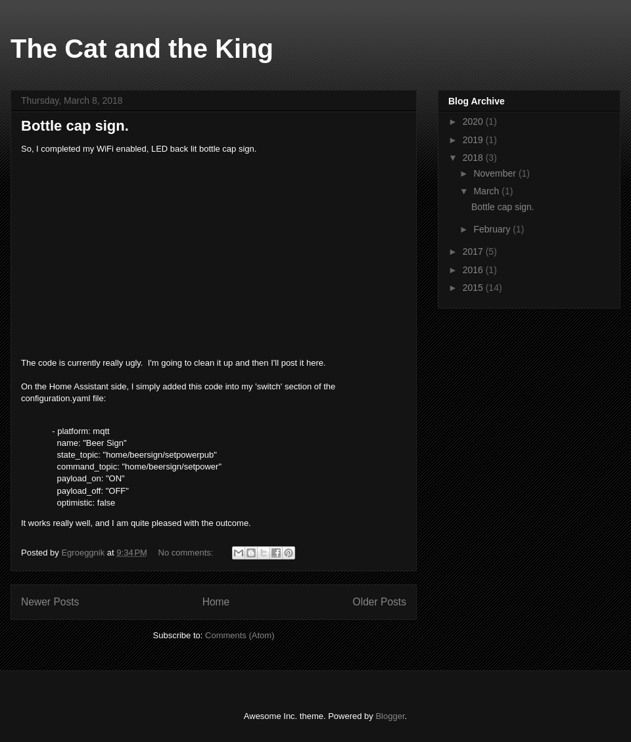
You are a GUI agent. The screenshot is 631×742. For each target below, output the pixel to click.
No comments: (187, 552)
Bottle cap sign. (75, 126)
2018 (474, 157)
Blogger (389, 716)
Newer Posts (50, 601)
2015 (474, 287)
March (487, 191)
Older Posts (379, 601)
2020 (474, 121)
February (493, 229)
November (495, 173)
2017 (474, 251)
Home (216, 601)
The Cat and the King (142, 48)
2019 (474, 140)
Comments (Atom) (239, 635)
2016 (474, 270)
